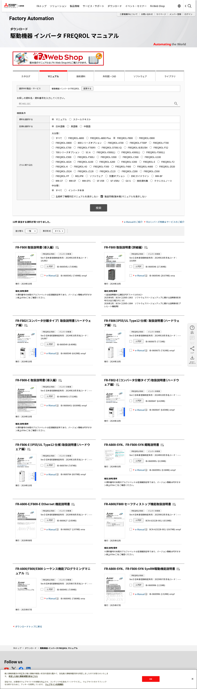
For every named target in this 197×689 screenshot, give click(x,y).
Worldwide (179, 6)
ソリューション (58, 6)
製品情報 (74, 6)
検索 (98, 208)
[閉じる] (192, 679)
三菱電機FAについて (129, 14)
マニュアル (53, 76)
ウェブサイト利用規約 (54, 684)
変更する (87, 88)
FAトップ (41, 6)
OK (150, 679)
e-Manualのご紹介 (133, 221)
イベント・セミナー (136, 6)
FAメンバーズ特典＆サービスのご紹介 (165, 221)
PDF (51, 266)
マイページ (161, 14)
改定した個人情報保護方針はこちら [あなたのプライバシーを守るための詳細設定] (23, 676)
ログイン (188, 14)
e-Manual (52, 275)
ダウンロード (115, 6)
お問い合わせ (147, 14)
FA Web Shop (157, 6)
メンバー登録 (175, 14)
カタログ (25, 76)
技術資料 (80, 76)
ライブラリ (170, 76)
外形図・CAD (109, 76)
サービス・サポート (93, 6)
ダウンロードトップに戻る (28, 626)
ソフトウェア (140, 76)
